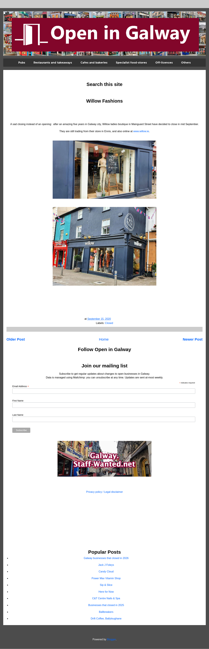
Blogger (111, 639)
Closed (109, 323)
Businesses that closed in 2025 (106, 605)
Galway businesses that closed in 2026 (106, 558)
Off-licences (164, 62)
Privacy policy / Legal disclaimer (104, 492)
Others (186, 62)
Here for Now (106, 591)
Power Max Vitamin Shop (106, 578)
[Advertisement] (104, 521)
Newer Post (193, 339)
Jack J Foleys (106, 565)
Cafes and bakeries (94, 62)
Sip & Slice (106, 585)
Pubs (21, 62)
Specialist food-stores (131, 62)
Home (104, 339)
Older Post (15, 339)
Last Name (17, 415)
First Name (17, 400)
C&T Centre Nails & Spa (106, 598)
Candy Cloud (106, 571)
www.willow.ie (141, 131)
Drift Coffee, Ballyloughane (106, 618)
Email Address (20, 386)
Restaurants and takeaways (53, 62)
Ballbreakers (106, 612)
